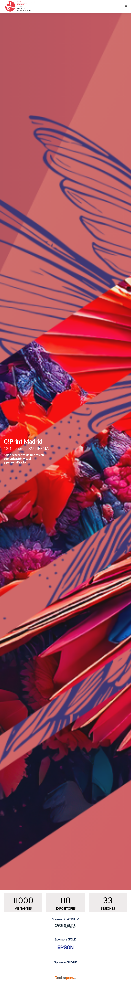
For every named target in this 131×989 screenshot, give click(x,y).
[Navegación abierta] (126, 6)
